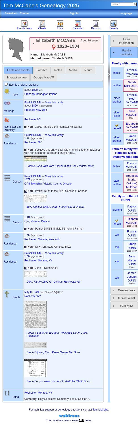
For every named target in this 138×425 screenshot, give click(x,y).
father (116, 72)
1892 (27, 235)
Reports (95, 28)
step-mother (117, 182)
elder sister (117, 114)
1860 (27, 138)
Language (125, 13)
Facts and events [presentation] (18, 70)
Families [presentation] (41, 70)
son (117, 234)
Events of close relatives (21, 84)
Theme (24, 13)
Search (113, 28)
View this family (54, 102)
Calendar (78, 28)
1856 (35, 105)
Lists (60, 28)
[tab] (65, 43)
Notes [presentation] (58, 70)
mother (117, 85)
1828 (35, 89)
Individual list (126, 298)
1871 (27, 179)
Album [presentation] (88, 70)
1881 (27, 217)
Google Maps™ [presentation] (43, 77)
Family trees (24, 28)
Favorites (11, 13)
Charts (42, 28)
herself (117, 127)
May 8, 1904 (31, 292)
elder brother (117, 99)
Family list (126, 305)
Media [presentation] (73, 70)
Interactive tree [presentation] (17, 77)
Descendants (126, 290)
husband (117, 209)
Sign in (74, 13)
